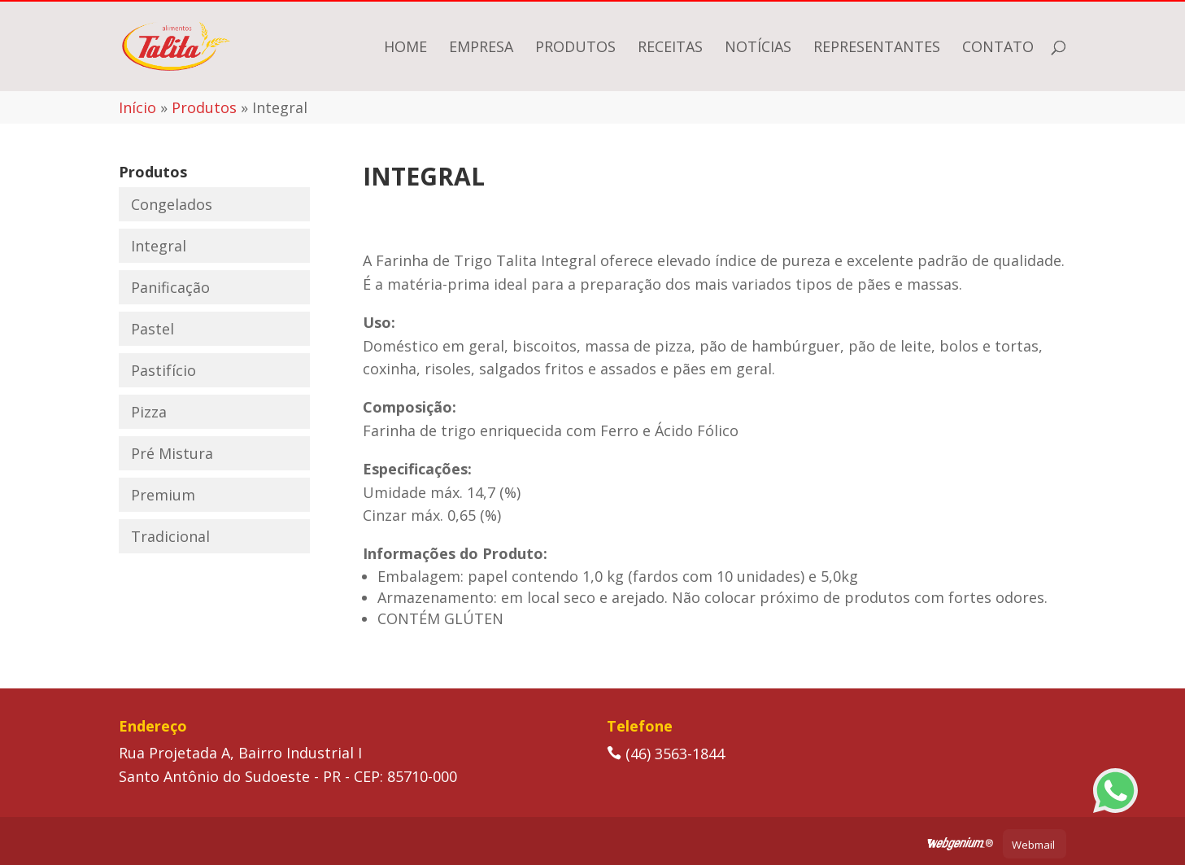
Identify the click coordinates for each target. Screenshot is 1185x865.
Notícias (758, 48)
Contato (998, 48)
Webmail (1033, 844)
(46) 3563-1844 (666, 753)
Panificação (170, 287)
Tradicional (170, 536)
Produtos (575, 48)
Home (405, 48)
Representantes (876, 48)
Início (137, 107)
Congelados (171, 204)
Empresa (481, 48)
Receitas (670, 48)
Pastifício (163, 370)
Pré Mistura (172, 453)
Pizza (149, 412)
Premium (163, 495)
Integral (158, 246)
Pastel (152, 329)
